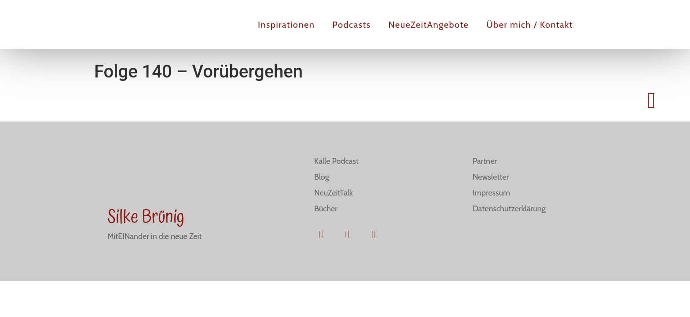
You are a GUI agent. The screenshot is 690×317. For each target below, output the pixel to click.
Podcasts (351, 24)
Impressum (491, 193)
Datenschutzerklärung (509, 209)
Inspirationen (286, 24)
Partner (485, 161)
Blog (321, 177)
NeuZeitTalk (333, 193)
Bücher (326, 209)
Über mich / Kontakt (529, 24)
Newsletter (491, 177)
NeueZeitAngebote (429, 24)
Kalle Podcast (336, 161)
